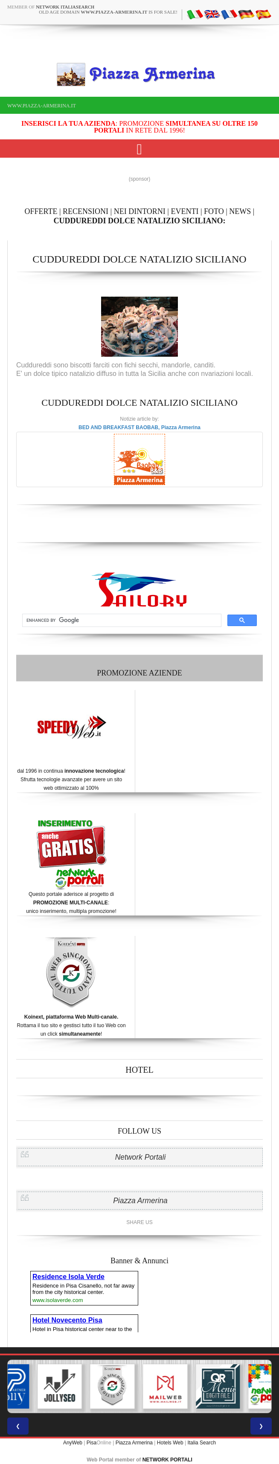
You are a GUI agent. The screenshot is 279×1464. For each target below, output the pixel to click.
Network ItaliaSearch (65, 6)
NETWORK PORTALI (167, 1460)
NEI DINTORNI (140, 211)
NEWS (240, 211)
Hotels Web (170, 1443)
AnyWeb (72, 1443)
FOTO (214, 211)
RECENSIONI (85, 211)
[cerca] (120, 620)
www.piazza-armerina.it (41, 106)
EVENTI (184, 211)
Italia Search (201, 1443)
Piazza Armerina (140, 1200)
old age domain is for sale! (108, 11)
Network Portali (140, 1157)
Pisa (91, 1443)
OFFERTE (41, 211)
